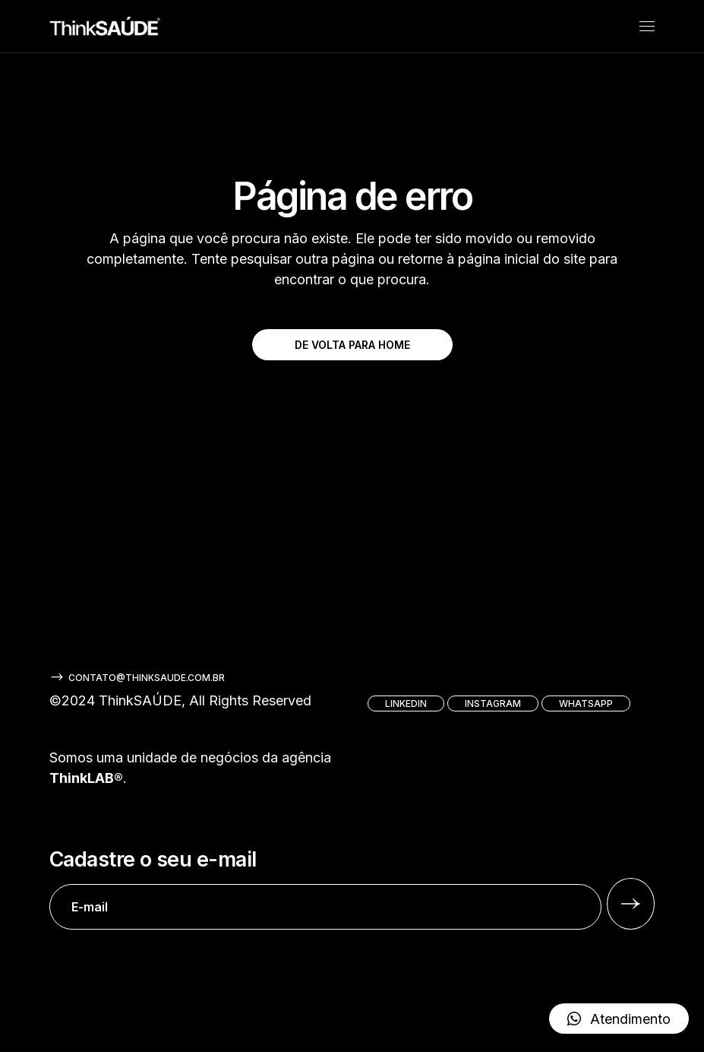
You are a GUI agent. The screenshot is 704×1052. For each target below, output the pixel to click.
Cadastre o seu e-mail (325, 889)
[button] (619, 1018)
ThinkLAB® (86, 778)
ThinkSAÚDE (140, 700)
